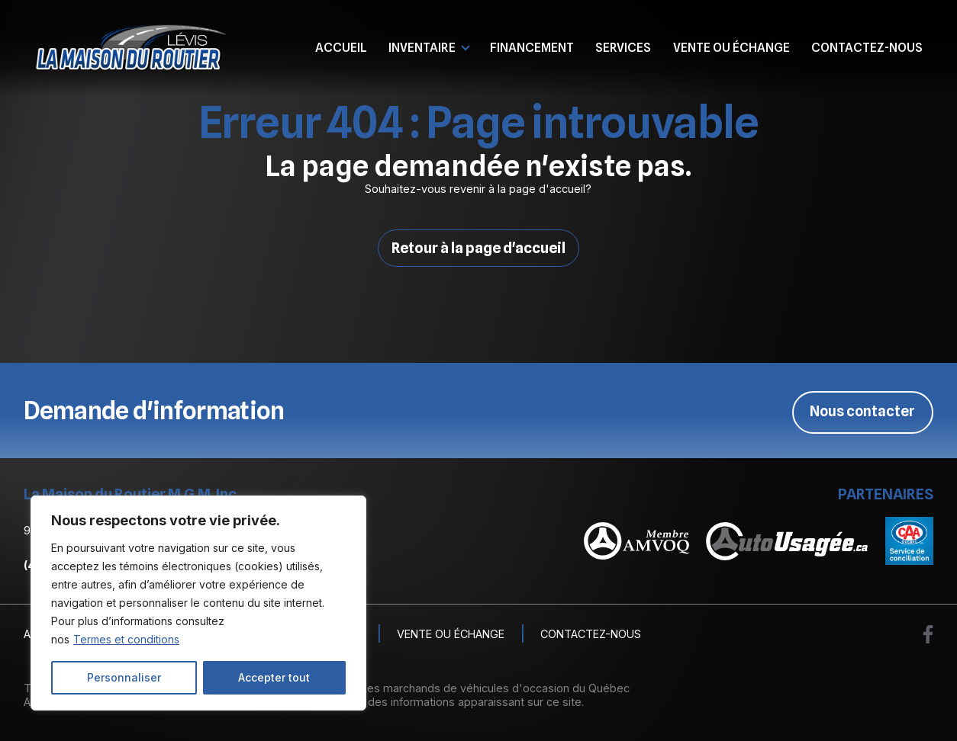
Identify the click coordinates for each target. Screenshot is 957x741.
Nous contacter (861, 411)
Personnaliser (124, 677)
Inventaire (422, 47)
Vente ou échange (731, 47)
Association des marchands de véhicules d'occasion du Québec (464, 688)
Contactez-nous (867, 47)
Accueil (341, 47)
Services (623, 47)
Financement (532, 47)
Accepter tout (274, 677)
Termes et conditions (126, 639)
